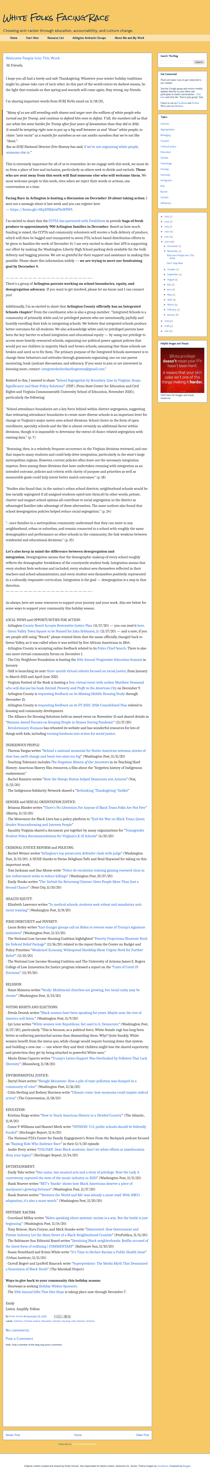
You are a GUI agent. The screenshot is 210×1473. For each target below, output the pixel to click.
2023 (167, 226)
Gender (57, 1321)
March (171, 304)
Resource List (55, 38)
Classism (165, 140)
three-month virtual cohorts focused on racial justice (86, 671)
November (173, 251)
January (171, 314)
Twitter (195, 103)
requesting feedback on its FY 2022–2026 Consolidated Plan (82, 705)
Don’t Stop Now (175, 263)
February (172, 309)
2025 (167, 216)
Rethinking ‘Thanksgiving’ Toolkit (102, 790)
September (173, 274)
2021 (166, 236)
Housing (66, 1321)
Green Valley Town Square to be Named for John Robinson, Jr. (53, 631)
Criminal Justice (31, 1321)
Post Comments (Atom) (84, 1444)
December (173, 246)
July (169, 284)
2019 (167, 321)
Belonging (165, 135)
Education (46, 1321)
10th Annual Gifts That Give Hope (39, 1292)
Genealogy (166, 163)
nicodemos (163, 1466)
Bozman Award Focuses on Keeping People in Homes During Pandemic (60, 722)
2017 (166, 331)
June (169, 289)
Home (13, 38)
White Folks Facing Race (56, 17)
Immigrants (166, 180)
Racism (81, 1321)
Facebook (182, 103)
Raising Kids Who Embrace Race (36, 1144)
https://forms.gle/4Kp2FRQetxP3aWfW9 (41, 209)
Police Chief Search (112, 648)
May (170, 294)
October (171, 269)
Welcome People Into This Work (180, 257)
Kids (73, 1321)
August (171, 279)
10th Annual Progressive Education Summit (109, 659)
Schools (90, 1321)
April (170, 299)
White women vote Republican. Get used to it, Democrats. (76, 1024)
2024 (167, 221)
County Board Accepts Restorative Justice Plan (57, 625)
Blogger (186, 1466)
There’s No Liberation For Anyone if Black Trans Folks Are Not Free (95, 807)
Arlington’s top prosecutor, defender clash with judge (81, 853)
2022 (167, 231)
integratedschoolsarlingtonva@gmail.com (72, 369)
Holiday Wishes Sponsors (58, 1286)
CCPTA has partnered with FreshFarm (77, 221)
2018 (166, 325)
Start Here (32, 38)
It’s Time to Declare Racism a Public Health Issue (108, 1252)
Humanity (165, 174)
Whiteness (166, 203)
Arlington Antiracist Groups (89, 38)
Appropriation (167, 129)
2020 (167, 241)
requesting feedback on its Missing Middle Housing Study (81, 694)
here (140, 625)
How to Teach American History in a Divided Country (82, 1115)
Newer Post (13, 1435)
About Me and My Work (129, 38)
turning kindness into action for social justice (81, 733)
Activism (18, 1321)
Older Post (142, 1435)
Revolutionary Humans (25, 728)
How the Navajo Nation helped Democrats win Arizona (85, 779)
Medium (179, 106)
